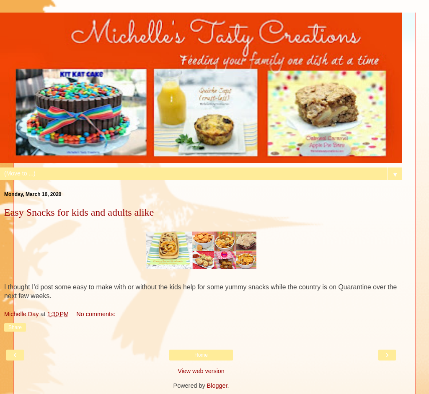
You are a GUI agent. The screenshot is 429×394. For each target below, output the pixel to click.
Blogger (217, 385)
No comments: (95, 314)
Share (15, 327)
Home (201, 355)
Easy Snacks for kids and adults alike (79, 212)
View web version (201, 371)
